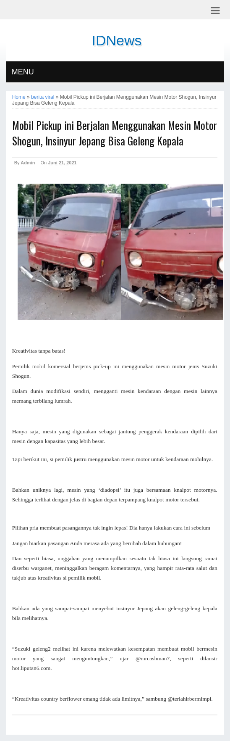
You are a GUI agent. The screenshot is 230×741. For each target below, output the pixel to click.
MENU (23, 72)
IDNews (116, 40)
